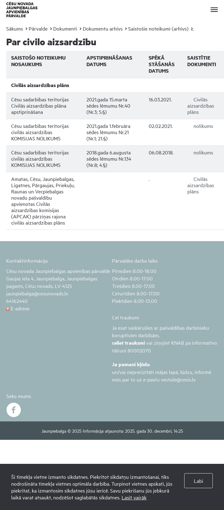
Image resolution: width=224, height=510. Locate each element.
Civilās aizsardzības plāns (200, 105)
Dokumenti (65, 28)
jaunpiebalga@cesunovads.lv (37, 293)
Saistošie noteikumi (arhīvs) (158, 28)
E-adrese (18, 308)
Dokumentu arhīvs (103, 28)
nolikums (203, 125)
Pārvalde (38, 28)
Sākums (14, 28)
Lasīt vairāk (134, 497)
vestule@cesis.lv (178, 379)
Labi (198, 480)
